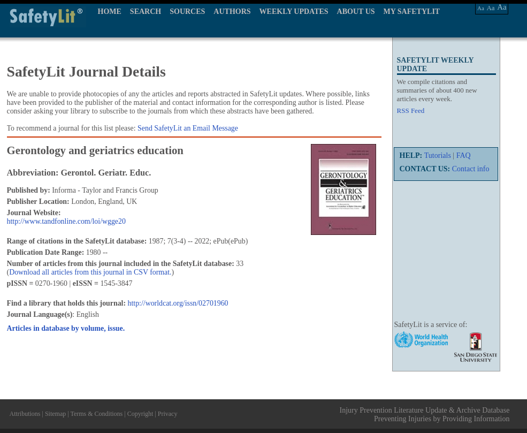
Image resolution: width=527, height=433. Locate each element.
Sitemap (55, 413)
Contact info (471, 169)
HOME (109, 11)
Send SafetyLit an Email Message (188, 128)
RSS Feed (411, 111)
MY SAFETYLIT (412, 11)
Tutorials (437, 155)
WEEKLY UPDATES (294, 11)
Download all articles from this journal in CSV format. (90, 272)
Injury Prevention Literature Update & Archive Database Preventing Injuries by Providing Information (425, 414)
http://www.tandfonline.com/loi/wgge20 (66, 221)
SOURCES (187, 11)
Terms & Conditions (96, 413)
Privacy (168, 413)
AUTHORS (231, 11)
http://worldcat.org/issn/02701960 (178, 303)
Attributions (25, 413)
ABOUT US (356, 11)
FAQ (463, 155)
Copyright (140, 413)
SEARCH (145, 11)
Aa (480, 8)
